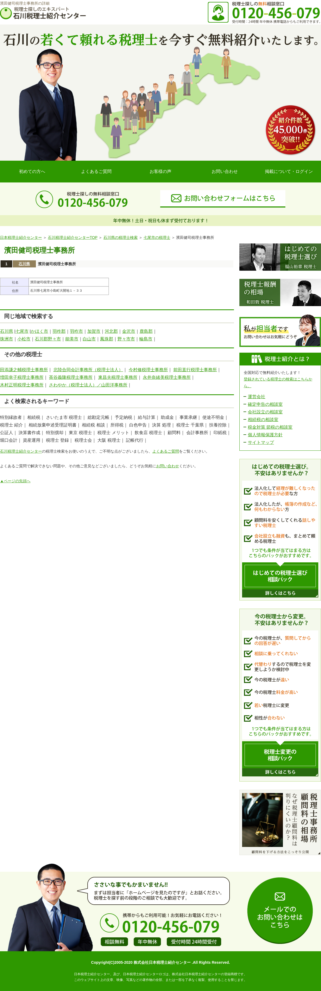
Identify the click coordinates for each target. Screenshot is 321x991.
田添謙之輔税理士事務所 (24, 369)
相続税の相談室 (263, 419)
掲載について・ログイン (289, 171)
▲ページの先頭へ (15, 481)
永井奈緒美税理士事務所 (167, 377)
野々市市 (126, 339)
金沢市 (128, 331)
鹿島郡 (146, 331)
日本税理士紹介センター (21, 237)
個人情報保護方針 (265, 434)
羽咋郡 (59, 331)
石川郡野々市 (48, 339)
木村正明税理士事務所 (22, 385)
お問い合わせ (225, 171)
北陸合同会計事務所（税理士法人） (88, 369)
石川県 (24, 264)
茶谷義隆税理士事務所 (70, 377)
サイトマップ (261, 442)
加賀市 (93, 331)
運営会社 (256, 396)
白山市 (89, 339)
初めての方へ (32, 171)
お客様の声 (160, 171)
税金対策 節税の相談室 (270, 427)
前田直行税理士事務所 (195, 369)
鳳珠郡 (106, 339)
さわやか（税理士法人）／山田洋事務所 (88, 385)
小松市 (23, 339)
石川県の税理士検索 (120, 237)
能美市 (71, 339)
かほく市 (39, 331)
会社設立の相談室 (265, 412)
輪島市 (145, 339)
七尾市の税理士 (157, 237)
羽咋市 (76, 331)
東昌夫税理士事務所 (117, 377)
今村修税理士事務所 (148, 369)
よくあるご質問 (96, 171)
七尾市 (22, 331)
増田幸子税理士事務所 (22, 377)
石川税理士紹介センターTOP (72, 237)
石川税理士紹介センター (21, 451)
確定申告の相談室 (265, 404)
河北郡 (111, 331)
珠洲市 (6, 339)
